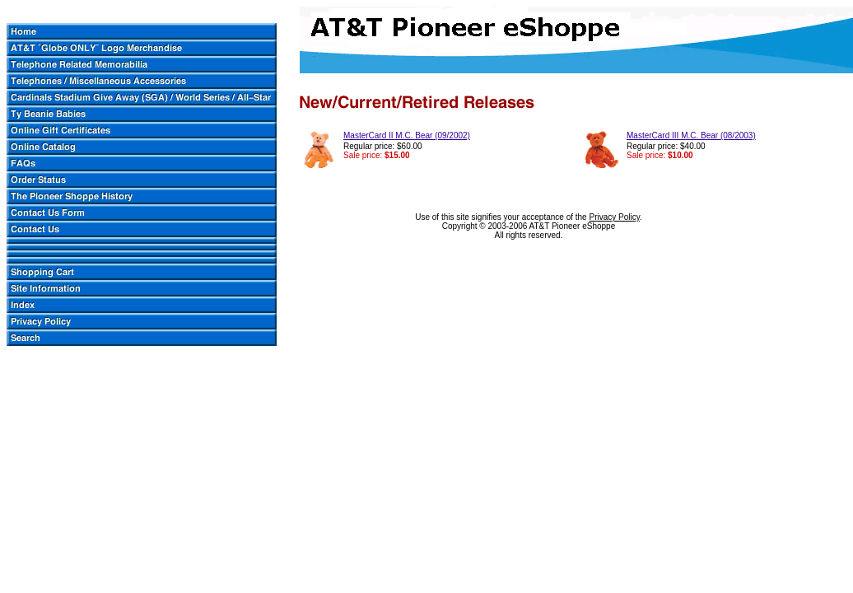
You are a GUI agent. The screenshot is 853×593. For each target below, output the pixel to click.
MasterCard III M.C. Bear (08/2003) (691, 135)
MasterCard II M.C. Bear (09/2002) (406, 135)
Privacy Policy (614, 217)
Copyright (460, 226)
